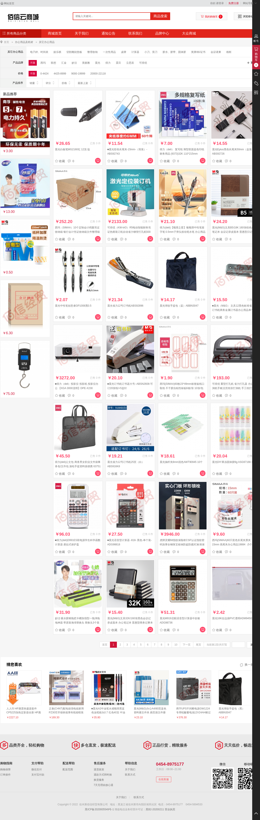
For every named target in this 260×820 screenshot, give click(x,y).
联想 (53, 62)
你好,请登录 (217, 3)
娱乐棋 (57, 52)
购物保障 (5, 769)
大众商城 (189, 33)
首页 (6, 42)
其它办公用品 (47, 42)
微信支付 (36, 769)
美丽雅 (86, 62)
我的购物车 (212, 16)
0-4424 (44, 73)
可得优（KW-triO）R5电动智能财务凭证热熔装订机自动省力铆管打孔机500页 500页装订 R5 (129, 232)
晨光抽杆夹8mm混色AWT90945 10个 (181, 462)
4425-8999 (60, 73)
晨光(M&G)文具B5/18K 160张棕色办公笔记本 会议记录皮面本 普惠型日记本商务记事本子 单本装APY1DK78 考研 (235, 232)
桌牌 (123, 52)
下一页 (187, 644)
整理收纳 (92, 52)
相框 (228, 52)
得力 (108, 62)
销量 (34, 83)
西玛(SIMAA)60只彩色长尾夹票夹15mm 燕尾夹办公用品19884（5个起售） (233, 544)
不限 (32, 62)
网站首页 (9, 3)
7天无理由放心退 (103, 785)
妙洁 (74, 62)
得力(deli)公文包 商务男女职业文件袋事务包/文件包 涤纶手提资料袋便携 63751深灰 (78, 466)
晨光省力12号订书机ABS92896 (125, 305)
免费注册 (233, 3)
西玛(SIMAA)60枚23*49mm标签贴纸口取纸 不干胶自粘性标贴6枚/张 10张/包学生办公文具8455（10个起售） (182, 388)
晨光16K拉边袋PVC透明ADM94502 (232, 618)
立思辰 (130, 62)
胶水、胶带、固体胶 (174, 52)
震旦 (118, 62)
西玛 (43, 62)
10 (175, 644)
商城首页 (55, 33)
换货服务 (99, 779)
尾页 (198, 644)
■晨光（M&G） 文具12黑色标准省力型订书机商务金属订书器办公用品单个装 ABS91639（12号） (234, 310)
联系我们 (135, 33)
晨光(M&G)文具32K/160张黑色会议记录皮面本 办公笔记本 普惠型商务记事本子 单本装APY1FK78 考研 (130, 622)
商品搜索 (160, 16)
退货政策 (99, 769)
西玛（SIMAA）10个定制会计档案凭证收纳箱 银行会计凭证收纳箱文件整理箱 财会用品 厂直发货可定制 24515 (77, 232)
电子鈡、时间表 (39, 52)
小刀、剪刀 (150, 52)
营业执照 (170, 809)
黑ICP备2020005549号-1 (99, 809)
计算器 (135, 52)
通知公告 (108, 33)
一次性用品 (109, 52)
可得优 (143, 62)
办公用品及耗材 (24, 42)
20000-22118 (98, 73)
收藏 (60, 161)
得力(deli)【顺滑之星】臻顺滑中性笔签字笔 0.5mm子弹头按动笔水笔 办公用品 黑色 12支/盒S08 (182, 232)
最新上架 (85, 83)
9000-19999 (78, 73)
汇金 (63, 62)
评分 (50, 83)
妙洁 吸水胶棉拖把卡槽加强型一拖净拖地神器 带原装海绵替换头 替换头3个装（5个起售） (77, 622)
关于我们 (82, 33)
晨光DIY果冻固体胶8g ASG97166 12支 (234, 462)
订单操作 (5, 774)
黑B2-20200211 (155, 809)
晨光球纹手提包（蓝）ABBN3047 (179, 305)
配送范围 (68, 769)
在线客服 (163, 779)
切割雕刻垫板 (74, 52)
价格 (66, 83)
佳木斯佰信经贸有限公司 (23, 18)
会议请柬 (216, 52)
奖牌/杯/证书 (198, 52)
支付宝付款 (37, 774)
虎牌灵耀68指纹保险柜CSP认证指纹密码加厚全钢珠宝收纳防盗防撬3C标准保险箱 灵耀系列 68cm (182, 544)
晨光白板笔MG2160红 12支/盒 (72, 149)
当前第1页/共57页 (217, 644)
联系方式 (130, 774)
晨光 (97, 62)
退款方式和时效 (103, 774)
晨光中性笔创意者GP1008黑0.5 (73, 305)
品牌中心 (162, 33)
